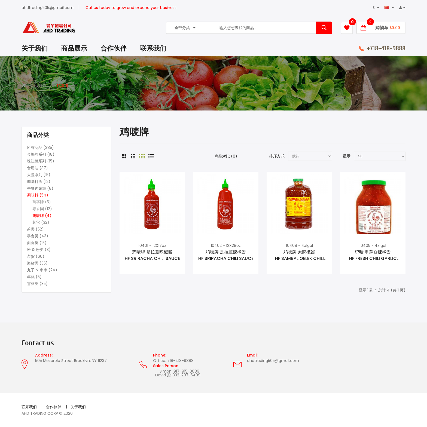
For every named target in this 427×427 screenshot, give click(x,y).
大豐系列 (38, 174)
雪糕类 (37, 283)
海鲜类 (37, 263)
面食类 (37, 242)
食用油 (37, 168)
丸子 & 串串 (42, 270)
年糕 (34, 276)
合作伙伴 (53, 407)
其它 (40, 222)
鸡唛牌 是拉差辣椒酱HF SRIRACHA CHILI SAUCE (152, 255)
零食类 (37, 236)
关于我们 (78, 407)
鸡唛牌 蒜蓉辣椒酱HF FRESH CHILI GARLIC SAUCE (373, 255)
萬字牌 (41, 202)
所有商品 (40, 147)
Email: (252, 355)
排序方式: (277, 156)
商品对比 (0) (226, 156)
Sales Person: (166, 366)
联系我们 (29, 407)
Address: (44, 355)
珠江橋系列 (40, 161)
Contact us (38, 343)
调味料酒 (38, 181)
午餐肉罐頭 (40, 188)
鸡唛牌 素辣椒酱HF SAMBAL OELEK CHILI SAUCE (299, 255)
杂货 (35, 256)
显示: (347, 156)
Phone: (159, 355)
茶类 (35, 229)
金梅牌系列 (40, 154)
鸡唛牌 (62, 85)
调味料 (41, 85)
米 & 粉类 (39, 249)
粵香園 (42, 208)
